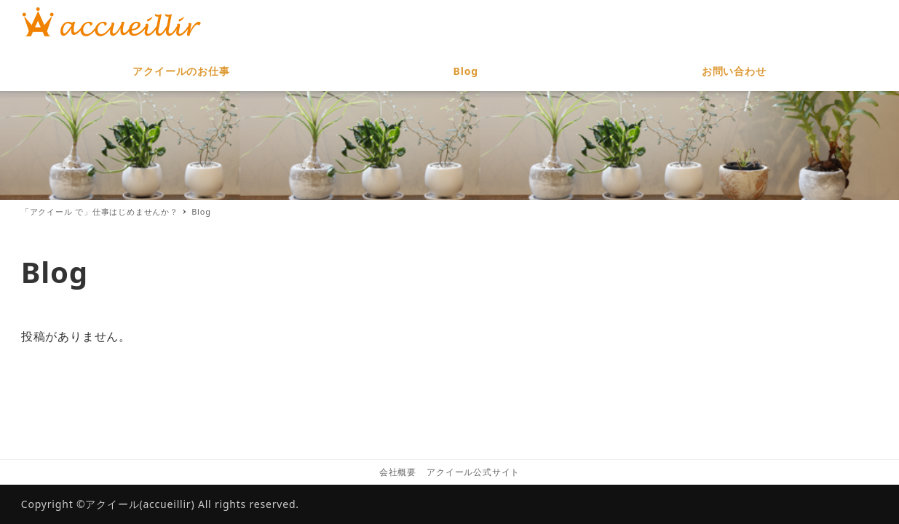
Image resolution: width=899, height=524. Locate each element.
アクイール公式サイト (473, 472)
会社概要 (397, 472)
